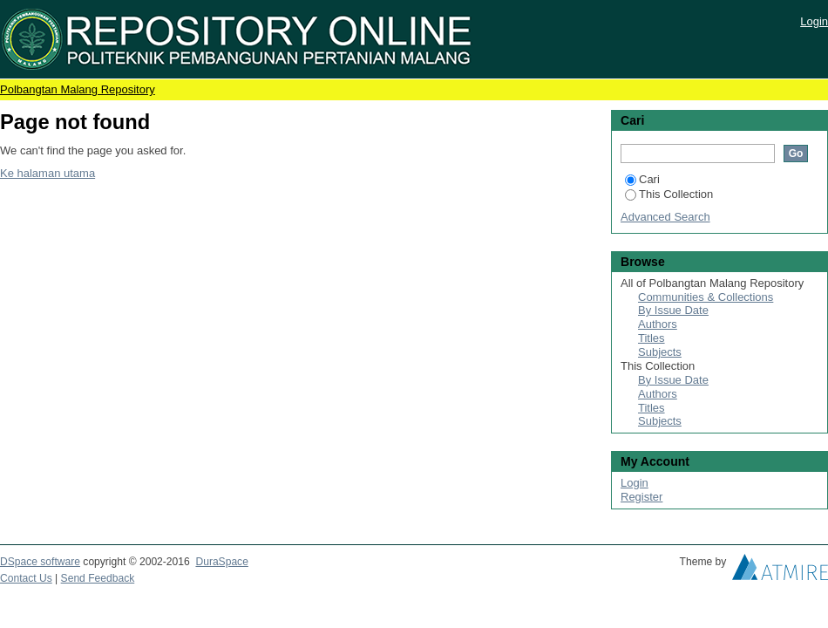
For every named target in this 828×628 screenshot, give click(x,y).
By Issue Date (673, 310)
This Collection (669, 194)
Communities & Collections (705, 297)
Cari (642, 179)
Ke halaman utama (47, 173)
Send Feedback (98, 578)
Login (814, 21)
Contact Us (26, 578)
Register (641, 496)
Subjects (660, 351)
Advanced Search (665, 216)
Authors (657, 324)
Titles (651, 338)
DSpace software (40, 562)
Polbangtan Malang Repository (77, 89)
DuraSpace (221, 562)
